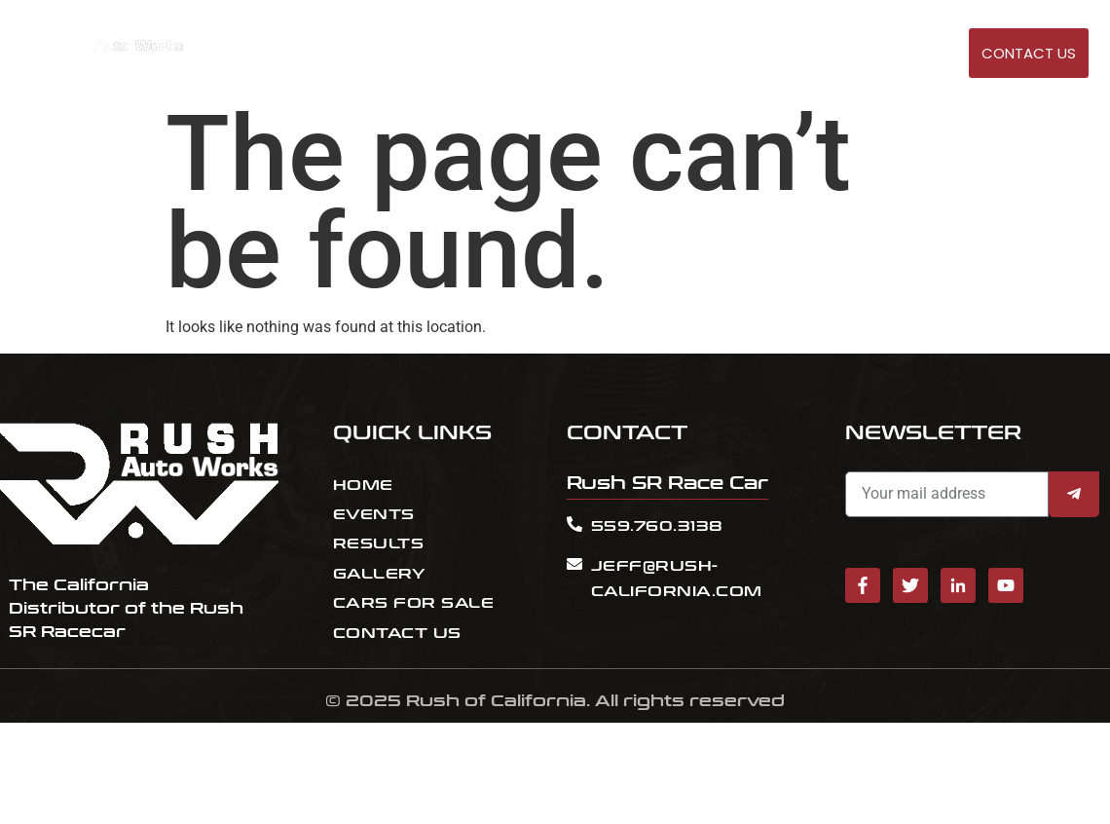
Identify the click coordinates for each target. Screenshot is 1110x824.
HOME (617, 54)
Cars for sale (835, 54)
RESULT (743, 54)
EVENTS (677, 54)
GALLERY (932, 54)
